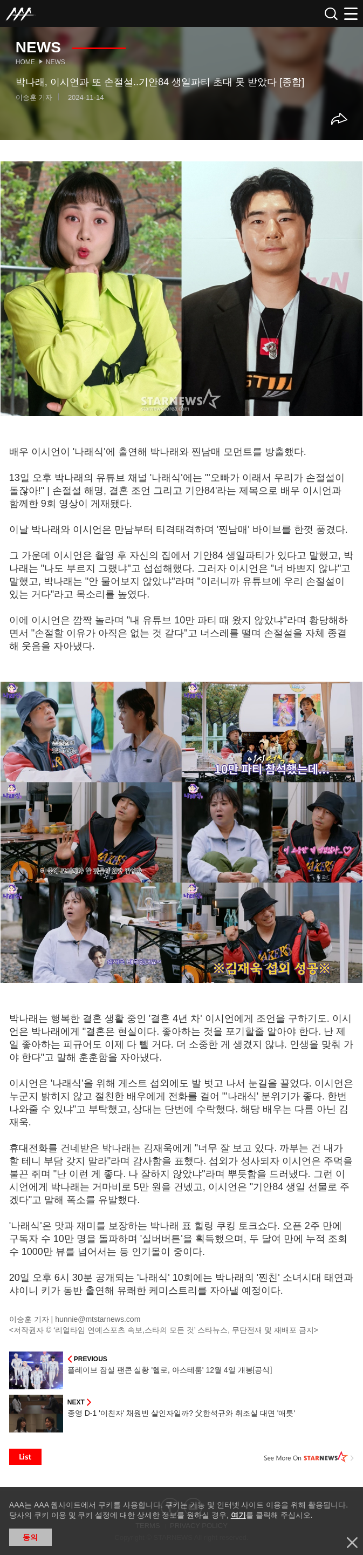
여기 (238, 1515)
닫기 (352, 1542)
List (25, 1457)
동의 (30, 1537)
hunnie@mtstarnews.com (97, 1319)
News (55, 62)
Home (25, 62)
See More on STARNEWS (309, 1457)
